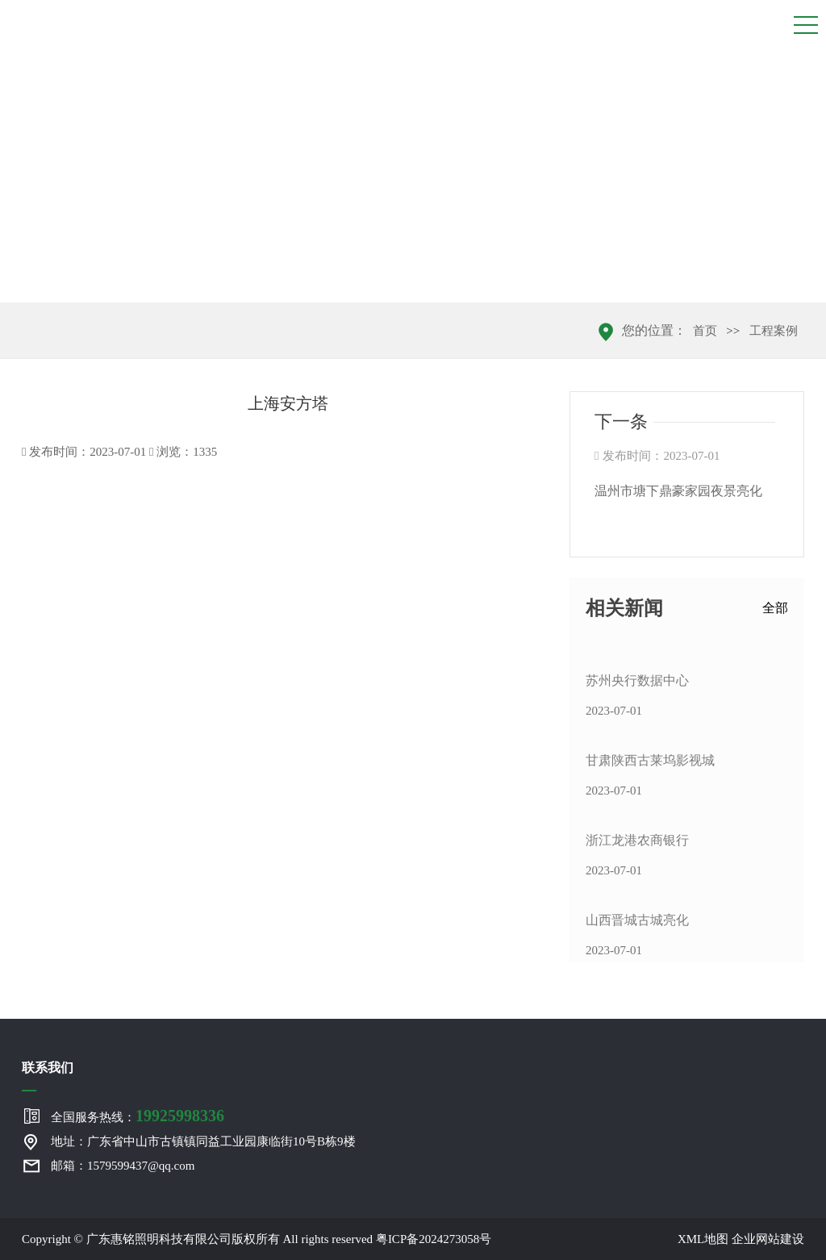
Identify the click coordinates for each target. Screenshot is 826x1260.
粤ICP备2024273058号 (433, 1239)
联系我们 (47, 1067)
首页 (705, 330)
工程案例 (773, 330)
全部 (775, 608)
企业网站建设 (768, 1239)
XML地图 (703, 1239)
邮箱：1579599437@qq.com (122, 1165)
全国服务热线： (137, 1115)
